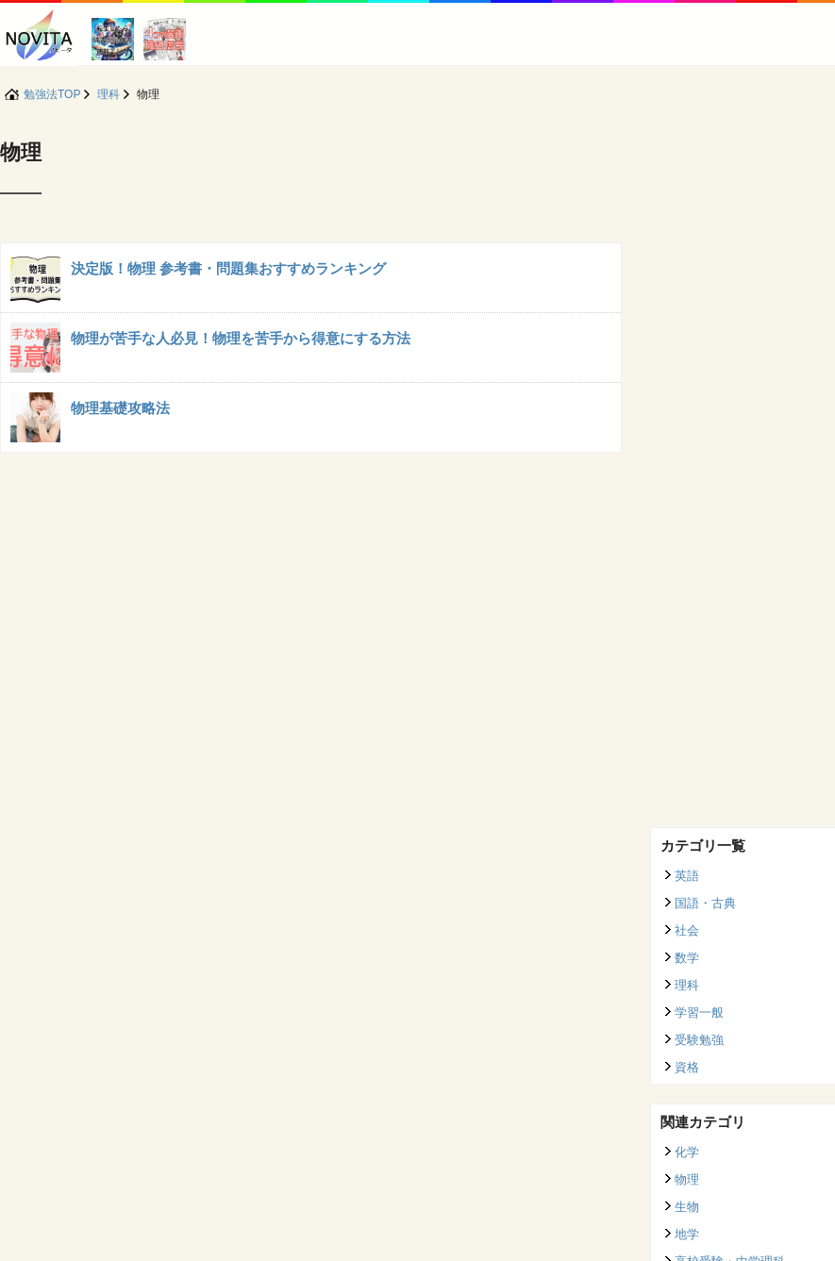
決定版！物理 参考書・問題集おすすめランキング (228, 268)
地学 (687, 1234)
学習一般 (699, 1012)
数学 (687, 958)
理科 (687, 985)
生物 (687, 1207)
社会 (687, 930)
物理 (687, 1179)
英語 (687, 876)
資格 (687, 1067)
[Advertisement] (733, 525)
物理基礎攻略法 (120, 408)
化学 (687, 1152)
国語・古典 (705, 903)
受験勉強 (699, 1040)
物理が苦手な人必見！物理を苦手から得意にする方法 (240, 338)
